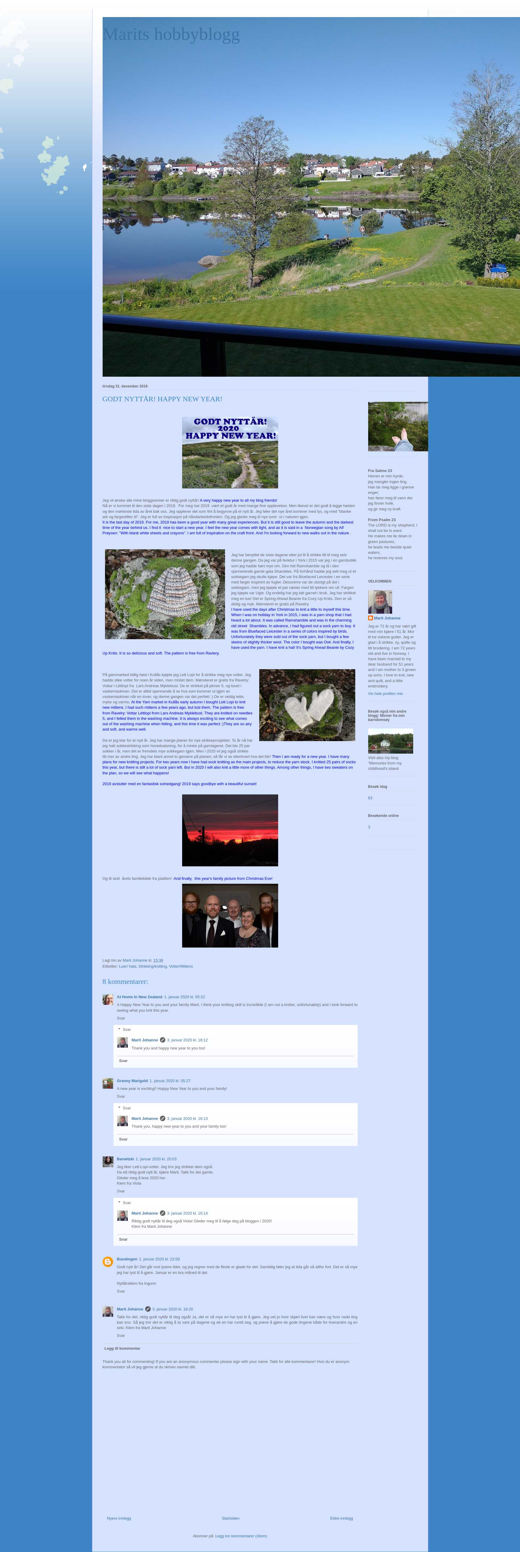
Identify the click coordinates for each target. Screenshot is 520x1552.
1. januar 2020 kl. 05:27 (170, 1081)
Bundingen (127, 1259)
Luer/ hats (127, 966)
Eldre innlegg (341, 1518)
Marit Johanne (145, 1040)
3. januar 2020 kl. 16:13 (187, 1118)
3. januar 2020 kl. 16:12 (187, 1040)
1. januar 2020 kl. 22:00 (159, 1259)
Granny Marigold (132, 1081)
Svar (121, 1018)
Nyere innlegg (119, 1518)
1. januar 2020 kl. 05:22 (184, 997)
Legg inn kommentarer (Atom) (241, 1536)
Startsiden (230, 1518)
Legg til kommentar (122, 1348)
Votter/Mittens (181, 966)
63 (370, 798)
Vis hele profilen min (385, 693)
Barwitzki (125, 1159)
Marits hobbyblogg (171, 34)
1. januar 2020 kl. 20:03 (156, 1159)
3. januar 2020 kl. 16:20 (172, 1309)
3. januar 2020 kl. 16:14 (187, 1213)
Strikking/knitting (152, 966)
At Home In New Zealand (140, 997)
